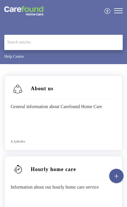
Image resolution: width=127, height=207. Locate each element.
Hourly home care (53, 169)
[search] (63, 42)
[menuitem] (107, 11)
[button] (107, 11)
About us (42, 88)
